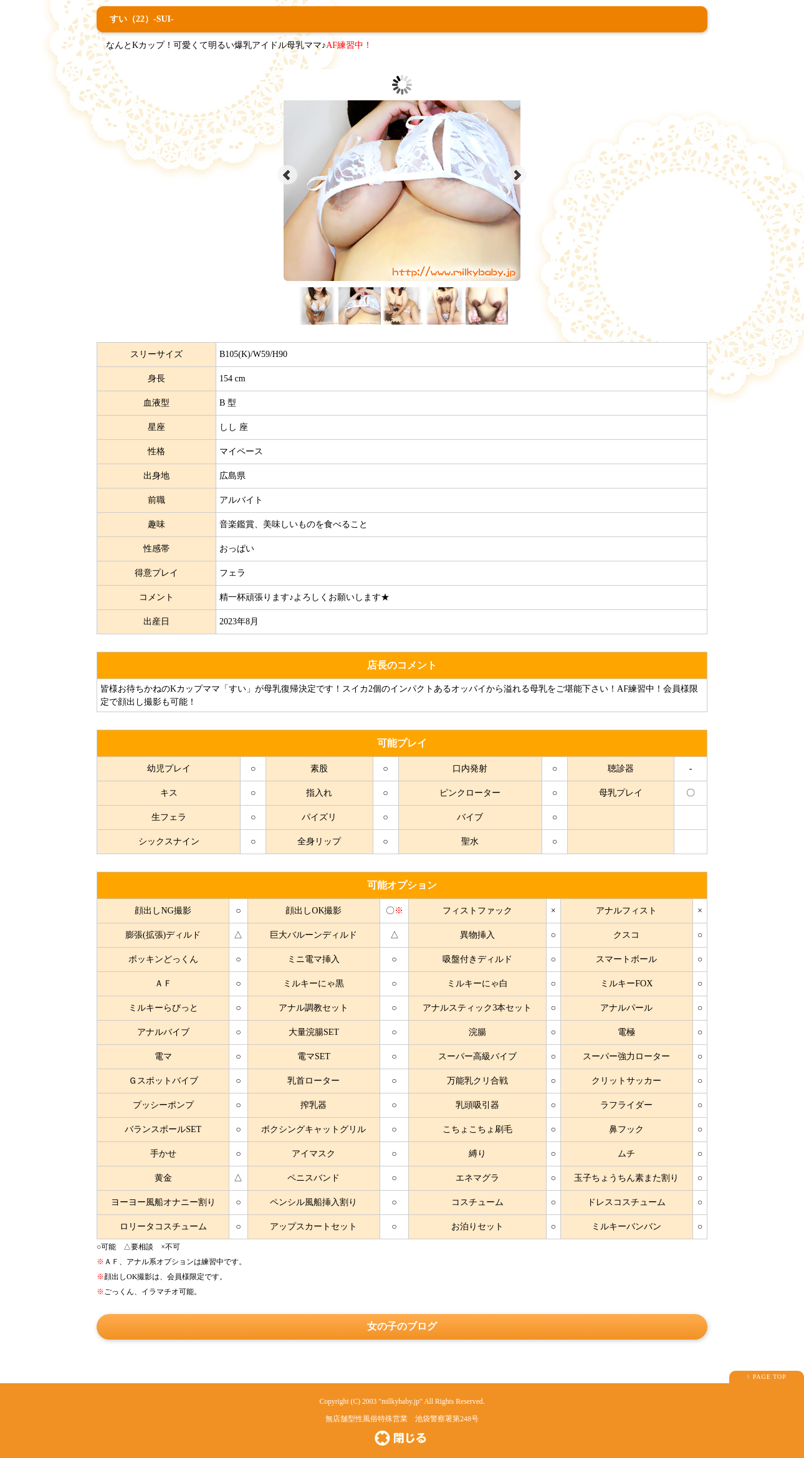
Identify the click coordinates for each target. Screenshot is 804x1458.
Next (517, 175)
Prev (287, 175)
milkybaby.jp (400, 1402)
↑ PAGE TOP (767, 1376)
